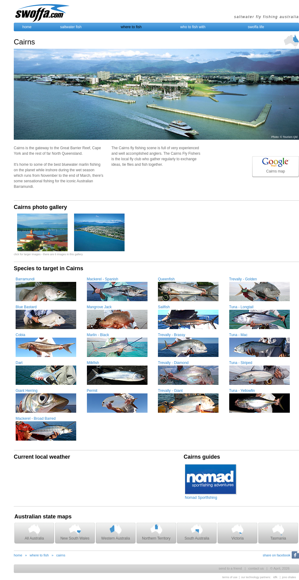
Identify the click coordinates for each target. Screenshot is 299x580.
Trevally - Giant (170, 391)
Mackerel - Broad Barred (36, 418)
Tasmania (278, 532)
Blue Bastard (26, 307)
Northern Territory (156, 532)
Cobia (20, 335)
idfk (275, 577)
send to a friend (230, 568)
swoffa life (256, 27)
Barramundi (25, 279)
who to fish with (192, 27)
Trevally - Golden (243, 279)
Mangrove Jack (99, 307)
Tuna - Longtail (241, 307)
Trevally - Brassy (171, 335)
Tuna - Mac (238, 335)
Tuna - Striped (240, 363)
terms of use (229, 577)
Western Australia (115, 532)
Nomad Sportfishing (201, 497)
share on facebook (276, 555)
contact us (256, 568)
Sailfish (164, 307)
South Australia (197, 532)
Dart (19, 363)
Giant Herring (26, 391)
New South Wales (74, 532)
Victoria (237, 532)
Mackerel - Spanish (102, 279)
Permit (92, 391)
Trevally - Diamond (173, 363)
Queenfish (166, 279)
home (27, 27)
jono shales (289, 577)
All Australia (34, 532)
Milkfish (93, 363)
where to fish (131, 27)
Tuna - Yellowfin (242, 391)
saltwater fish (70, 27)
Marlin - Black (98, 335)
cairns (60, 555)
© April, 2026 (280, 568)
